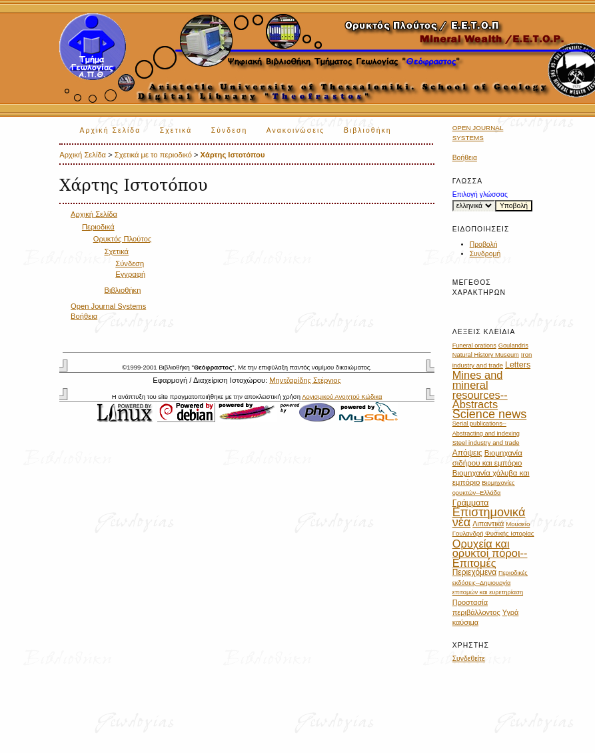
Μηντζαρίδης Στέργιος (305, 380)
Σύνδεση (229, 130)
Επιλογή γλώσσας (480, 194)
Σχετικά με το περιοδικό (153, 155)
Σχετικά (176, 130)
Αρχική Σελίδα (110, 130)
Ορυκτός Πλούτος (122, 239)
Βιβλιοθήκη (368, 130)
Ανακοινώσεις (296, 130)
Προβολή (484, 244)
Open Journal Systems (108, 306)
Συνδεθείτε (468, 658)
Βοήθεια (464, 157)
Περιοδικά (98, 227)
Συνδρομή (485, 253)
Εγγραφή (130, 274)
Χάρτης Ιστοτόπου (233, 155)
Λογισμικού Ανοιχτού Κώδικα (342, 396)
